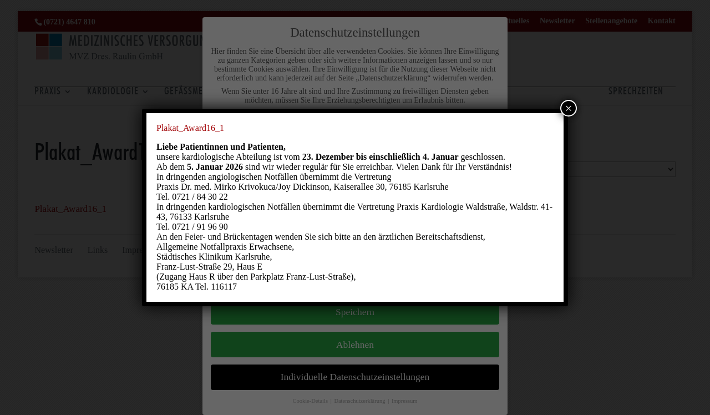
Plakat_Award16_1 (190, 128)
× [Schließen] (568, 108)
